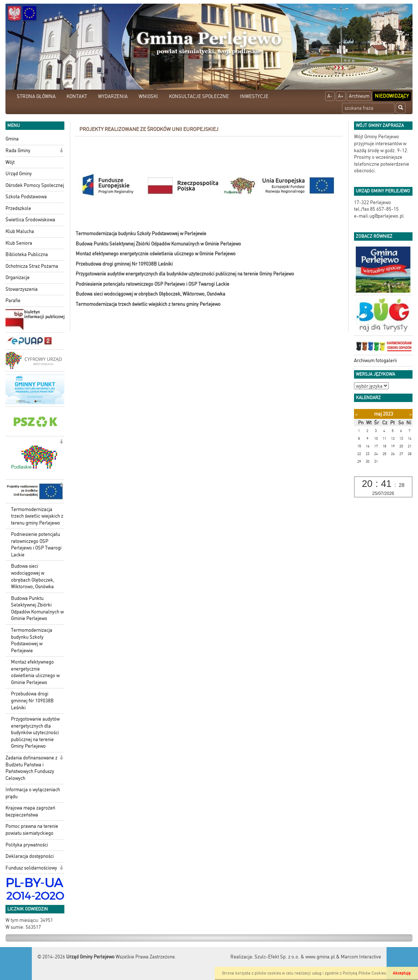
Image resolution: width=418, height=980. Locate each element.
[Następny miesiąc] (410, 414)
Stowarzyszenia (21, 289)
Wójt (10, 162)
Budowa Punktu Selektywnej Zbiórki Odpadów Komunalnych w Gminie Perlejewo (37, 609)
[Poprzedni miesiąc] (356, 414)
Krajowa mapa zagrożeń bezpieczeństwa (30, 811)
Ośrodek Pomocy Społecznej (34, 185)
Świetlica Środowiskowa (30, 219)
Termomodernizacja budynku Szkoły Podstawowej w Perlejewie (31, 640)
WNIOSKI (148, 96)
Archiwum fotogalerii (375, 360)
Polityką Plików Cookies (364, 973)
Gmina (12, 139)
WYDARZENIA (113, 96)
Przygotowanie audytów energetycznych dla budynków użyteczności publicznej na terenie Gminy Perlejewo (35, 732)
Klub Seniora (18, 243)
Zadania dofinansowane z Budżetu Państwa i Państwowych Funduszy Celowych (31, 768)
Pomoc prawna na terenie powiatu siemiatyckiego (31, 829)
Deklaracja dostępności (29, 856)
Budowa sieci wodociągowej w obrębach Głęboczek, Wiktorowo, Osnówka (32, 576)
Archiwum (359, 96)
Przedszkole (18, 208)
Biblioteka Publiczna (26, 254)
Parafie (12, 300)
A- (329, 96)
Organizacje (17, 277)
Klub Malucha (19, 231)
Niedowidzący (392, 96)
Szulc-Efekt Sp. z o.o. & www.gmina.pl (295, 957)
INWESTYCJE (254, 96)
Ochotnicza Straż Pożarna (31, 266)
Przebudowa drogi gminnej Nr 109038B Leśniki (32, 700)
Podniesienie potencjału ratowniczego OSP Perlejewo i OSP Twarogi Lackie (36, 544)
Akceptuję (402, 973)
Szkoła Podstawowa (26, 196)
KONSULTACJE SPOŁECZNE (199, 96)
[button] (61, 151)
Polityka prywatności (26, 845)
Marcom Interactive (361, 957)
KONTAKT (77, 96)
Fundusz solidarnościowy (31, 868)
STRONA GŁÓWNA (36, 96)
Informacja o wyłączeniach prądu (32, 793)
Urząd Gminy (18, 173)
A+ (340, 96)
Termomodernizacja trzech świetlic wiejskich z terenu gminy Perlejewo (37, 516)
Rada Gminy (17, 150)
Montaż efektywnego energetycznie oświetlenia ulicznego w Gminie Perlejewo (35, 672)
